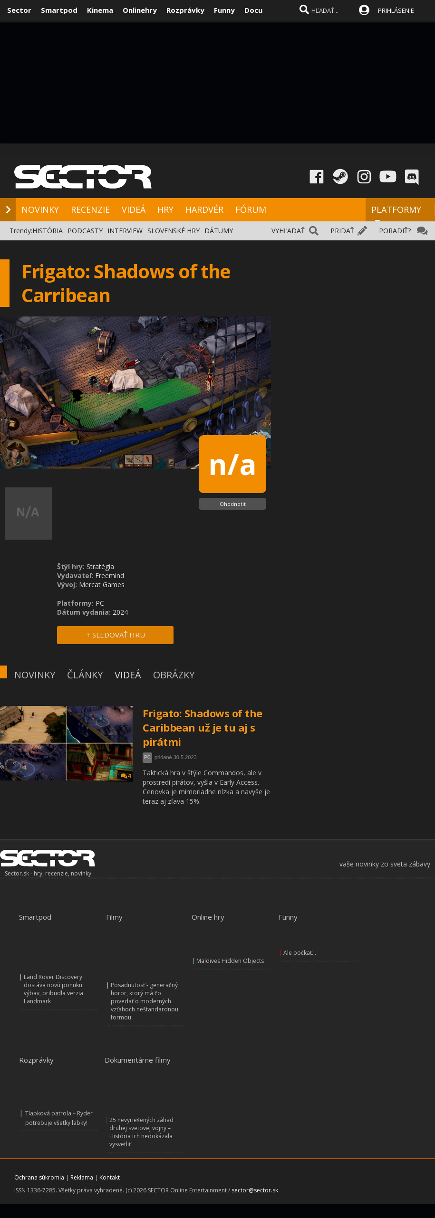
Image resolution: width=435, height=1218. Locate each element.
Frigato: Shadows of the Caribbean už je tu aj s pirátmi (202, 727)
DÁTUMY (218, 230)
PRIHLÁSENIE (396, 10)
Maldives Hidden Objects (230, 961)
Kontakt (109, 1177)
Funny (224, 10)
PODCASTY (85, 230)
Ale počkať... (299, 953)
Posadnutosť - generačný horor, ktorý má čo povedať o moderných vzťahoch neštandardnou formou (144, 1001)
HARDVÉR (204, 209)
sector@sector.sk (255, 1190)
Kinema (100, 10)
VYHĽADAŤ (288, 230)
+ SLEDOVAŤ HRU (115, 634)
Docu (253, 10)
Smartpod (59, 10)
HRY (165, 209)
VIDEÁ (133, 209)
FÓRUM (250, 209)
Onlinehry (140, 10)
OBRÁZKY (173, 674)
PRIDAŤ (342, 230)
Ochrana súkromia (39, 1177)
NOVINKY (40, 209)
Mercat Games (102, 584)
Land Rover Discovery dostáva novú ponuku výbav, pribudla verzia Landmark (53, 989)
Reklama (81, 1177)
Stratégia (100, 566)
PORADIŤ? (395, 230)
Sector (19, 10)
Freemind (109, 575)
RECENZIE (90, 209)
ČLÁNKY (85, 674)
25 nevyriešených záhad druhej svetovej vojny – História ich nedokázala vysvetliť (141, 1132)
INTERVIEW (125, 230)
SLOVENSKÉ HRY (173, 230)
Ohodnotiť (233, 503)
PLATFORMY (396, 214)
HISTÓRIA (47, 230)
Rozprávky (185, 10)
